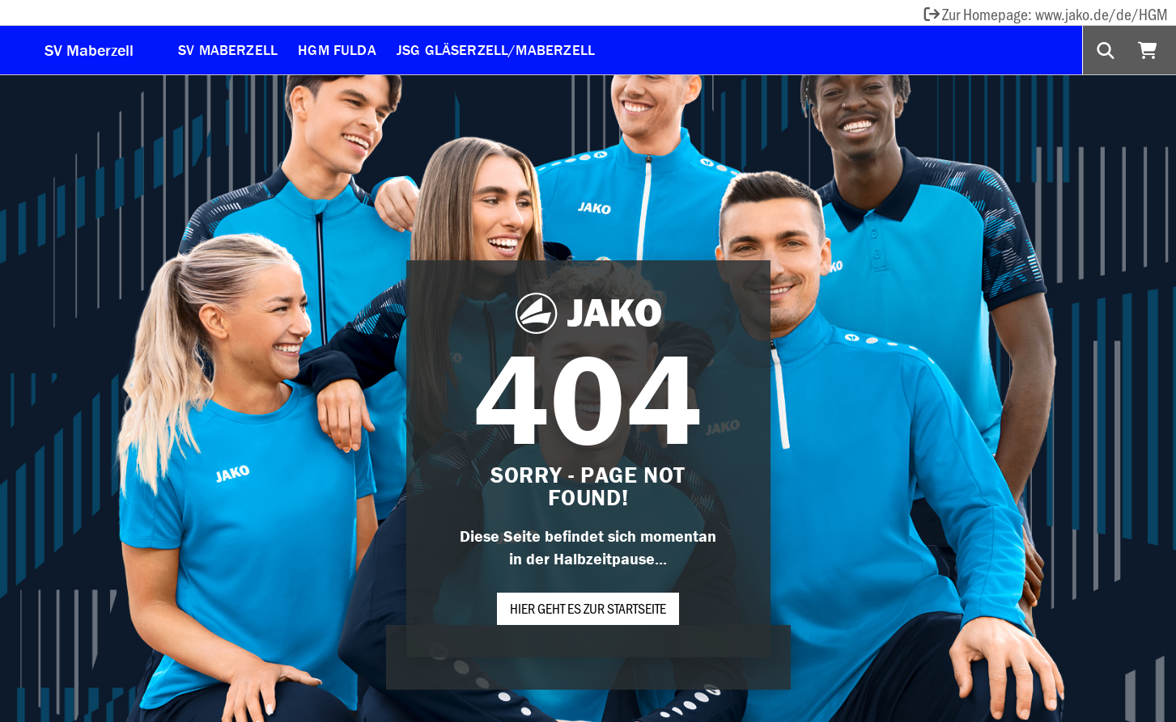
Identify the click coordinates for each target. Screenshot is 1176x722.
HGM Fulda (337, 49)
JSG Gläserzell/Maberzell (496, 49)
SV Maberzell (89, 50)
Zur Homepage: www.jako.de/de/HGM (1045, 13)
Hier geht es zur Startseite (588, 608)
